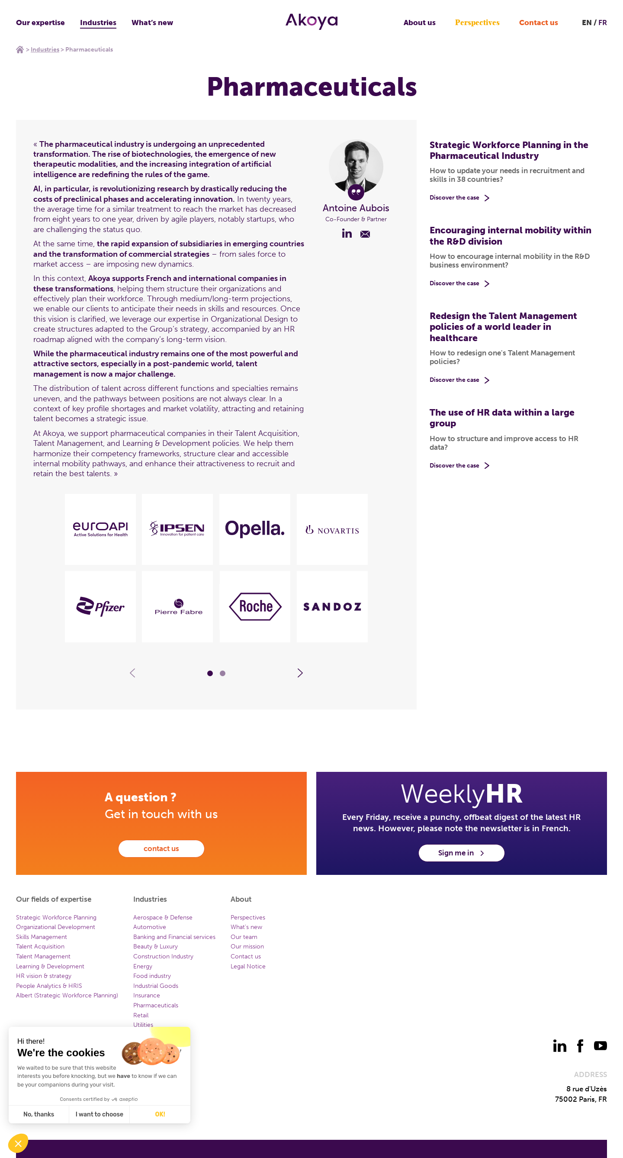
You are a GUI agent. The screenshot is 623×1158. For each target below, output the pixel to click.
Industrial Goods (155, 986)
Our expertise (40, 22)
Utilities (143, 1025)
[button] (18, 1143)
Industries (98, 22)
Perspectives (477, 22)
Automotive (149, 927)
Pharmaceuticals (155, 1005)
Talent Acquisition (40, 946)
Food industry (152, 976)
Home (20, 49)
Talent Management (43, 956)
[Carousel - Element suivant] (300, 673)
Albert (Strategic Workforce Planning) (67, 995)
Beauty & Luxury (155, 946)
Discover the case (454, 197)
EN (587, 22)
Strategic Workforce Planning (56, 917)
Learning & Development (50, 966)
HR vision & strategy (43, 976)
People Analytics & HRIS (49, 986)
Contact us (538, 22)
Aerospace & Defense (163, 917)
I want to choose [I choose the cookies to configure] (99, 1114)
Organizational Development (55, 927)
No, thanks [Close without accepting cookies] (38, 1114)
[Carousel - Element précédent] (132, 673)
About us (420, 22)
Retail (140, 1015)
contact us (161, 848)
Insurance (146, 995)
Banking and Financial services (174, 937)
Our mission (247, 946)
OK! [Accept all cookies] (160, 1114)
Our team (244, 937)
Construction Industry (163, 956)
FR (602, 22)
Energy (142, 966)
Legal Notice (248, 966)
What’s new (152, 22)
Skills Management (41, 937)
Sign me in (461, 852)
